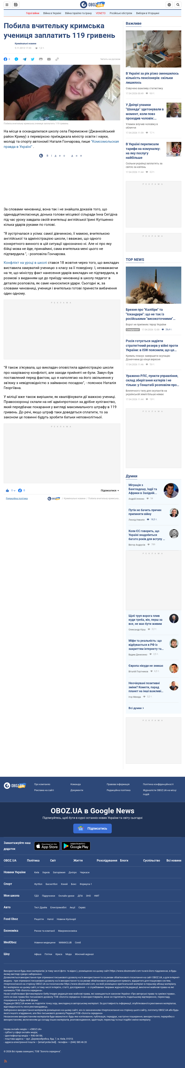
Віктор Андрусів (137, 545)
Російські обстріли (121, 13)
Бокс (73, 884)
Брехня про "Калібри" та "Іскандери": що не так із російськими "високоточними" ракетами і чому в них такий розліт (153, 314)
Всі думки (135, 708)
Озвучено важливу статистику (144, 88)
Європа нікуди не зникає (146, 665)
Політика (33, 860)
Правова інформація (118, 784)
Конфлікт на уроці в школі (25, 262)
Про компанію (42, 784)
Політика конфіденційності (158, 784)
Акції (72, 907)
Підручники (48, 895)
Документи (76, 790)
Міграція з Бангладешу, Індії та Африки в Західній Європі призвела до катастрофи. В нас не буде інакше (143, 489)
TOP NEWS (135, 259)
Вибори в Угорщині (147, 13)
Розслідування (107, 860)
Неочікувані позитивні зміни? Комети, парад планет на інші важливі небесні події (145, 687)
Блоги (124, 860)
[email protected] (47, 1042)
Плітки (48, 954)
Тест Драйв (40, 907)
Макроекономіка (67, 930)
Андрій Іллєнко (136, 499)
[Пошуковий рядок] (178, 4)
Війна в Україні (52, 13)
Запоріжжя (59, 872)
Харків (46, 872)
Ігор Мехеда (135, 697)
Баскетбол (52, 884)
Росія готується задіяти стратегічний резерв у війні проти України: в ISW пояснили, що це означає (152, 345)
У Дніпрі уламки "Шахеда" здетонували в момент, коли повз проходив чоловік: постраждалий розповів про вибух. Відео (145, 112)
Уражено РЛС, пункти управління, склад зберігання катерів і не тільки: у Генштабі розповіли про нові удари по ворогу (152, 380)
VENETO (101, 13)
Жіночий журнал (84, 954)
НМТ (96, 895)
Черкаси (85, 872)
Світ (53, 860)
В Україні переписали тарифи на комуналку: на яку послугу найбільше (143, 151)
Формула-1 (86, 884)
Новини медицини (45, 942)
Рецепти (39, 919)
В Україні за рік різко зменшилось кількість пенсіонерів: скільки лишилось (152, 77)
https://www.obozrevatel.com (125, 970)
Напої (50, 919)
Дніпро (73, 872)
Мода (68, 954)
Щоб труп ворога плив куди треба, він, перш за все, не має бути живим (145, 620)
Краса (59, 954)
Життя (78, 860)
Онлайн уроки (66, 895)
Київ (36, 872)
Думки (131, 476)
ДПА (80, 895)
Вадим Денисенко (138, 654)
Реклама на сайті (44, 790)
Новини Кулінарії (66, 919)
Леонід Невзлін (137, 520)
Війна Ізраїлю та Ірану (78, 13)
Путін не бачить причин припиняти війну (145, 512)
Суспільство (151, 860)
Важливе (134, 23)
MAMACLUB (65, 942)
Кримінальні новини (25, 43)
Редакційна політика (17, 498)
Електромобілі (58, 907)
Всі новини (173, 860)
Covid (78, 942)
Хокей (64, 884)
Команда (75, 784)
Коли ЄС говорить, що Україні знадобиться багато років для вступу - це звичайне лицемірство (146, 535)
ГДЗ (36, 895)
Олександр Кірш (137, 629)
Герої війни (32, 13)
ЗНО (88, 895)
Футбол (38, 884)
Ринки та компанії (44, 930)
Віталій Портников (138, 671)
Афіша (37, 954)
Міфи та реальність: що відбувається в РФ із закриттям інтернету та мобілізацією (145, 645)
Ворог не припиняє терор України (146, 324)
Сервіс (82, 907)
